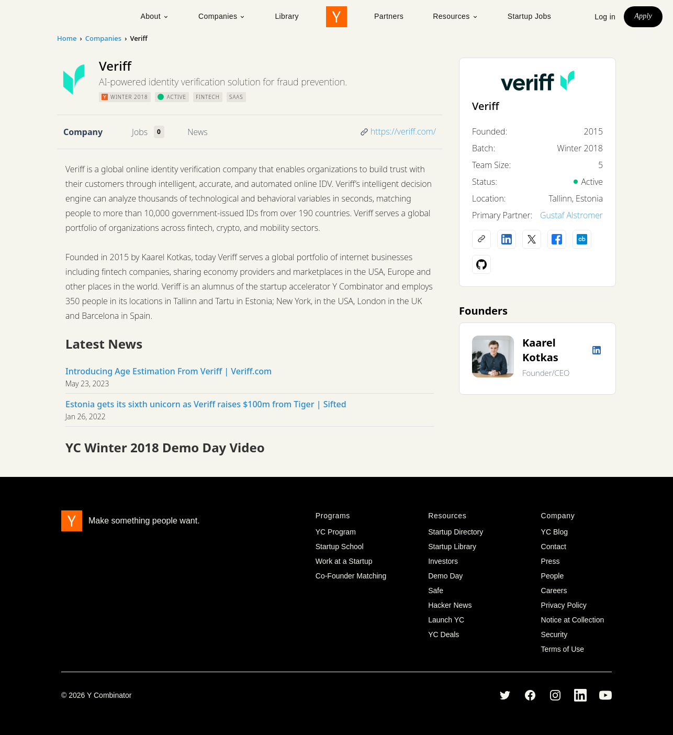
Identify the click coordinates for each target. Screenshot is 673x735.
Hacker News (450, 605)
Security (554, 634)
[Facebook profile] (556, 239)
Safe (435, 590)
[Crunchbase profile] (582, 239)
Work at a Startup (344, 561)
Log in (605, 17)
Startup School (340, 546)
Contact (553, 546)
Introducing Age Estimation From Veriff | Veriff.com (168, 371)
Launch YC (446, 620)
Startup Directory (455, 532)
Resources (455, 16)
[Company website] (481, 239)
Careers (554, 590)
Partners (388, 16)
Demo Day (445, 576)
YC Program (336, 532)
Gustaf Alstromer (571, 215)
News (197, 132)
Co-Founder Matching (351, 576)
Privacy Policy (564, 605)
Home (66, 38)
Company (83, 132)
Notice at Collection (572, 620)
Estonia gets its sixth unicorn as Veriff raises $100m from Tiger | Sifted (205, 404)
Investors (443, 561)
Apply (643, 16)
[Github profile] (481, 264)
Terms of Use (562, 649)
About (154, 16)
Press (550, 561)
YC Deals (443, 634)
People (552, 576)
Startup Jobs (529, 16)
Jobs (140, 132)
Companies (221, 16)
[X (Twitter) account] (531, 239)
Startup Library (452, 546)
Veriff (485, 106)
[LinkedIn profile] (506, 239)
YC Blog (554, 532)
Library (287, 16)
